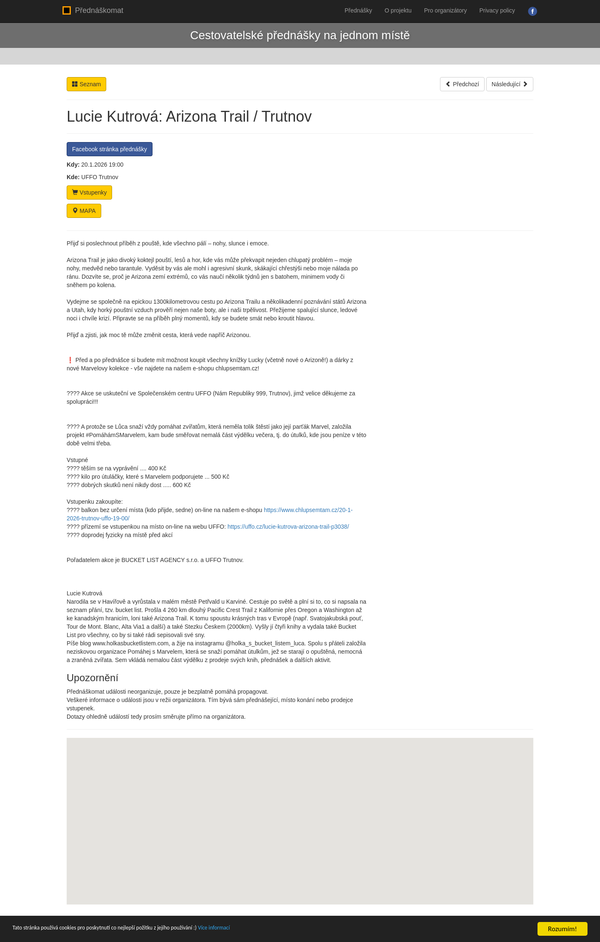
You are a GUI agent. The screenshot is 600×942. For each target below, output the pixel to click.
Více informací (270, 929)
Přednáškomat (92, 10)
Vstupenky (89, 192)
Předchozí (462, 84)
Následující (510, 84)
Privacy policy (497, 10)
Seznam (86, 84)
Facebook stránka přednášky (109, 149)
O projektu (398, 10)
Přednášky (358, 10)
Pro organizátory (445, 10)
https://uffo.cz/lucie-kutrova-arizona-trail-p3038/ (288, 526)
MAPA (84, 210)
